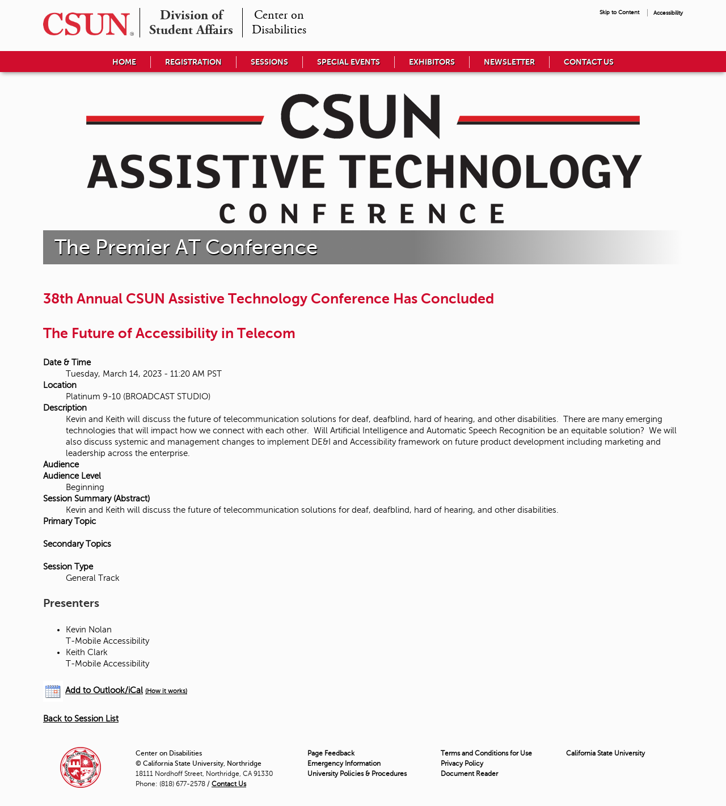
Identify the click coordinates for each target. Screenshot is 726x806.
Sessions (269, 61)
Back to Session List (81, 718)
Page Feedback (330, 753)
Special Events (348, 61)
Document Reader (469, 774)
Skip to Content (619, 12)
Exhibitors (432, 61)
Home (124, 61)
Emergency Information (344, 763)
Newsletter (509, 61)
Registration (193, 61)
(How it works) (166, 691)
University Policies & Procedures (357, 774)
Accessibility (668, 13)
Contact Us (589, 61)
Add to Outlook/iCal (104, 690)
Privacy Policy (462, 763)
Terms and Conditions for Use (486, 753)
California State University (605, 753)
